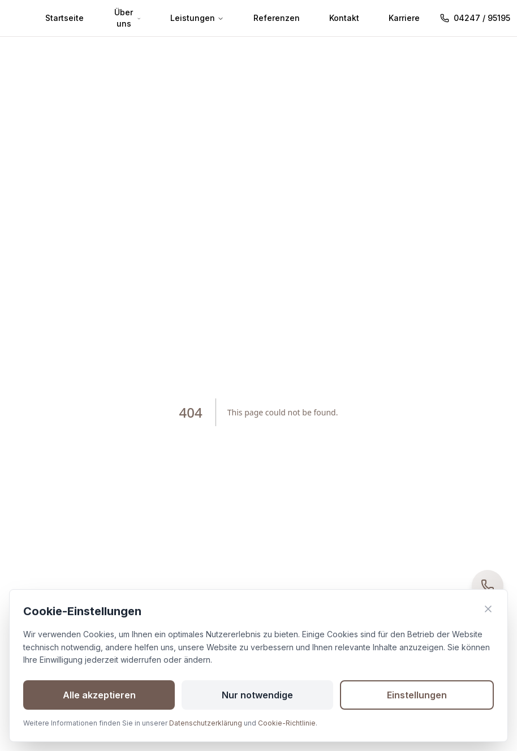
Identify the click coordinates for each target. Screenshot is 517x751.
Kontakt (344, 18)
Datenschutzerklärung (205, 723)
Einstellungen (417, 695)
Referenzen (276, 18)
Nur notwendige (257, 695)
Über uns (127, 17)
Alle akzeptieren (99, 695)
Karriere (404, 18)
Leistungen (197, 18)
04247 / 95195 (475, 18)
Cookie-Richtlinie (287, 723)
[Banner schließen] (488, 609)
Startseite (64, 18)
